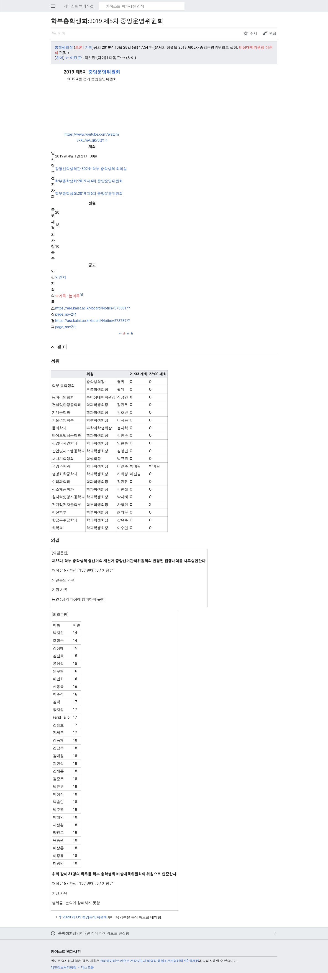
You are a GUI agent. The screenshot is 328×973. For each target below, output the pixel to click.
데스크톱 (87, 967)
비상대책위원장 (251, 47)
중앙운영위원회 (104, 72)
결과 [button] (61, 347)
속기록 (60, 296)
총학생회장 (67, 933)
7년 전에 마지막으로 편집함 (107, 933)
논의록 (74, 296)
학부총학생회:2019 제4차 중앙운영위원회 (89, 181)
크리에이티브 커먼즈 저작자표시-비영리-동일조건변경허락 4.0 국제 (147, 961)
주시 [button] (253, 33)
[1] (81, 294)
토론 (78, 47)
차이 (59, 58)
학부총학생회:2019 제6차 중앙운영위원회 (89, 193)
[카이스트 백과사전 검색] (141, 6)
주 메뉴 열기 (54, 8)
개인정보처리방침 (63, 967)
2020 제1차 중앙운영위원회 (85, 917)
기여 (88, 47)
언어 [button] (61, 33)
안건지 (60, 277)
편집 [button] (272, 33)
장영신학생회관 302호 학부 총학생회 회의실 (91, 169)
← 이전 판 (73, 58)
